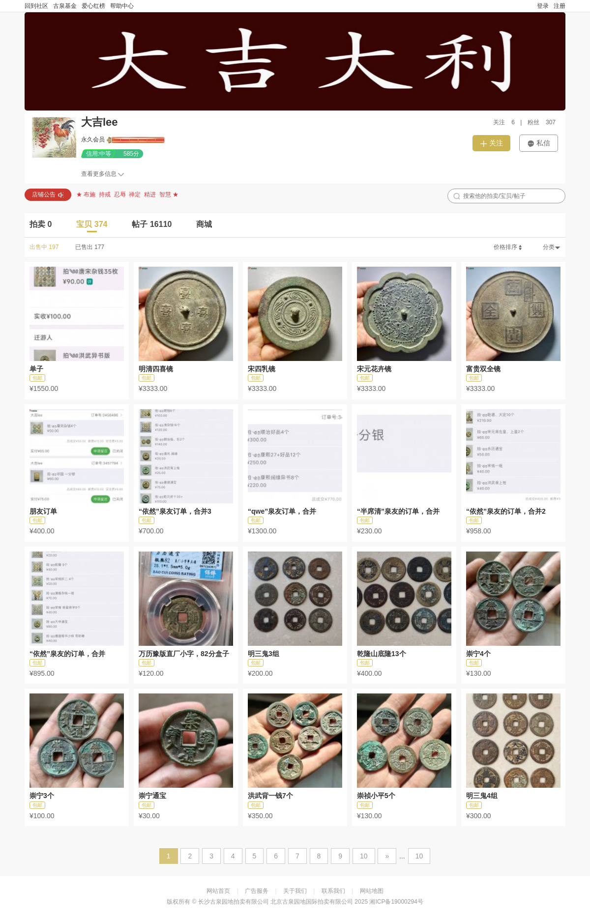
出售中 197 (44, 247)
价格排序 (508, 247)
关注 (491, 143)
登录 (543, 5)
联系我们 (333, 890)
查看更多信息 (99, 173)
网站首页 (218, 890)
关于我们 (295, 890)
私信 (538, 143)
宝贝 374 (91, 224)
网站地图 (372, 890)
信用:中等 (98, 153)
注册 (559, 5)
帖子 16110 (152, 224)
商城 (204, 224)
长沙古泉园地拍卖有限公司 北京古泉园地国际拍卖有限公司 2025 (283, 901)
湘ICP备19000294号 (396, 901)
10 (364, 856)
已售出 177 (89, 247)
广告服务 (256, 890)
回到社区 (36, 5)
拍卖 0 (41, 224)
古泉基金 (65, 5)
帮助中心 (122, 5)
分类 (551, 247)
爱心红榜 (93, 5)
